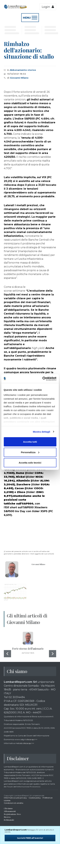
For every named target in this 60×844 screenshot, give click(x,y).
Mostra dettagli (41, 431)
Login (48, 7)
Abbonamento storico (23, 70)
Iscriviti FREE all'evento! (30, 838)
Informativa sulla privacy (15, 798)
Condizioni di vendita (13, 803)
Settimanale (9, 820)
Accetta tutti (30, 441)
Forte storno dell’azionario (28, 648)
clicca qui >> (31, 739)
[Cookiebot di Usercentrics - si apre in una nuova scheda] (42, 379)
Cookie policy (35, 798)
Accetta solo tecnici (30, 462)
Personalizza (30, 452)
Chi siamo (8, 808)
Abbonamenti (10, 811)
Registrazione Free (12, 814)
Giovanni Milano (19, 77)
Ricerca (7, 817)
